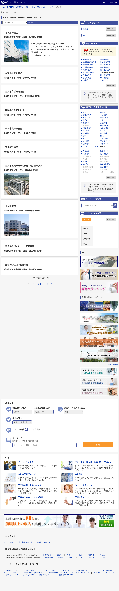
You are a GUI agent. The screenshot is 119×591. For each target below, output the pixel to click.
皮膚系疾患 (104, 67)
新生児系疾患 (105, 75)
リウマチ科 (104, 144)
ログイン (104, 2)
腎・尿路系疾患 (89, 72)
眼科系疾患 (104, 59)
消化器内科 (87, 118)
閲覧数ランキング (43, 542)
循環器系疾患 (88, 65)
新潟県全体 (47, 555)
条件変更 (86, 219)
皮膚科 (102, 131)
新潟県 (85, 29)
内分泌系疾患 (105, 70)
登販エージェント (46, 575)
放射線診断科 (105, 164)
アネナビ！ (14, 573)
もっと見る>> (112, 364)
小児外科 (86, 131)
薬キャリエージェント (80, 573)
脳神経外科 (104, 125)
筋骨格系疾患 (88, 67)
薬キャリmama (12, 575)
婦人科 (102, 136)
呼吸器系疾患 (105, 62)
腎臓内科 (86, 154)
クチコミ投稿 (9, 542)
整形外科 (86, 123)
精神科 (102, 112)
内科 (84, 112)
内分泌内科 (104, 154)
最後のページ (43, 284)
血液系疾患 (87, 75)
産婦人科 (103, 133)
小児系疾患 (87, 78)
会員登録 (113, 2)
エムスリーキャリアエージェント (34, 570)
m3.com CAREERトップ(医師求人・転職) (14, 7)
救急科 (85, 162)
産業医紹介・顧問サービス (33, 573)
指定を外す (111, 29)
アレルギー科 (105, 141)
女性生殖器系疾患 (107, 72)
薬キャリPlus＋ (28, 575)
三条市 (102, 555)
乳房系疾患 (87, 70)
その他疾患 (104, 80)
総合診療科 (104, 167)
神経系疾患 (87, 59)
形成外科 (103, 123)
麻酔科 (102, 146)
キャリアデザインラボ (60, 570)
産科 (84, 136)
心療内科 (86, 144)
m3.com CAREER (10, 570)
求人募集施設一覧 (25, 542)
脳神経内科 (87, 115)
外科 (102, 120)
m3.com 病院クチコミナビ (84, 570)
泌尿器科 (86, 133)
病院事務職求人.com (65, 575)
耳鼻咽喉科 (104, 138)
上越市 (79, 555)
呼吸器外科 (87, 128)
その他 (85, 164)
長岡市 (69, 555)
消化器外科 (104, 151)
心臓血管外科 (105, 128)
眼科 (84, 138)
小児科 (85, 120)
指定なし (86, 35)
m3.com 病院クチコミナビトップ (42, 7)
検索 (98, 445)
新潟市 (59, 555)
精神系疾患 (87, 80)
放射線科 (86, 141)
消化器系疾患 (105, 65)
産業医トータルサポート (58, 573)
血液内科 (86, 151)
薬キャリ (97, 573)
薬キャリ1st (110, 573)
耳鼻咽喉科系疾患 (89, 62)
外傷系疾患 (104, 78)
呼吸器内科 (104, 115)
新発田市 (91, 555)
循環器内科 (104, 118)
